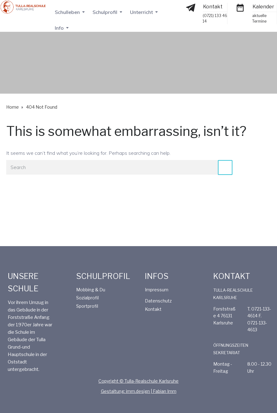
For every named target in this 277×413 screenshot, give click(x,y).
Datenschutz (158, 300)
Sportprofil (87, 306)
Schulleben (67, 12)
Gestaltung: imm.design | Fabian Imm (138, 391)
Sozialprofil (87, 297)
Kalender (263, 7)
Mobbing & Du (90, 289)
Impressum (156, 289)
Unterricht (141, 12)
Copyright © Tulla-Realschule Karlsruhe (138, 381)
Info (59, 28)
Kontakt (213, 7)
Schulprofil (105, 12)
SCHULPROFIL (103, 276)
